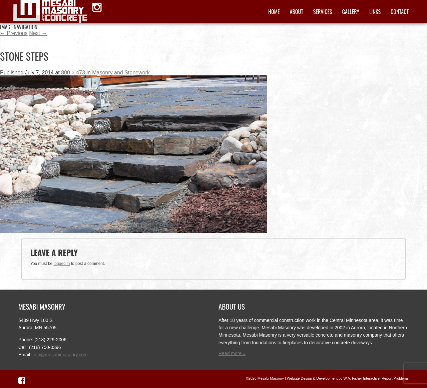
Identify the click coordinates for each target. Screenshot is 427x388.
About (296, 12)
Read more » (232, 353)
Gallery (350, 12)
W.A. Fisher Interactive (361, 378)
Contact (400, 12)
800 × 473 (73, 72)
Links (375, 12)
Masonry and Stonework (121, 72)
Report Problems (395, 378)
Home (274, 12)
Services (322, 12)
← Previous (14, 33)
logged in (62, 263)
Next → (38, 33)
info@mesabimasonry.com (60, 354)
